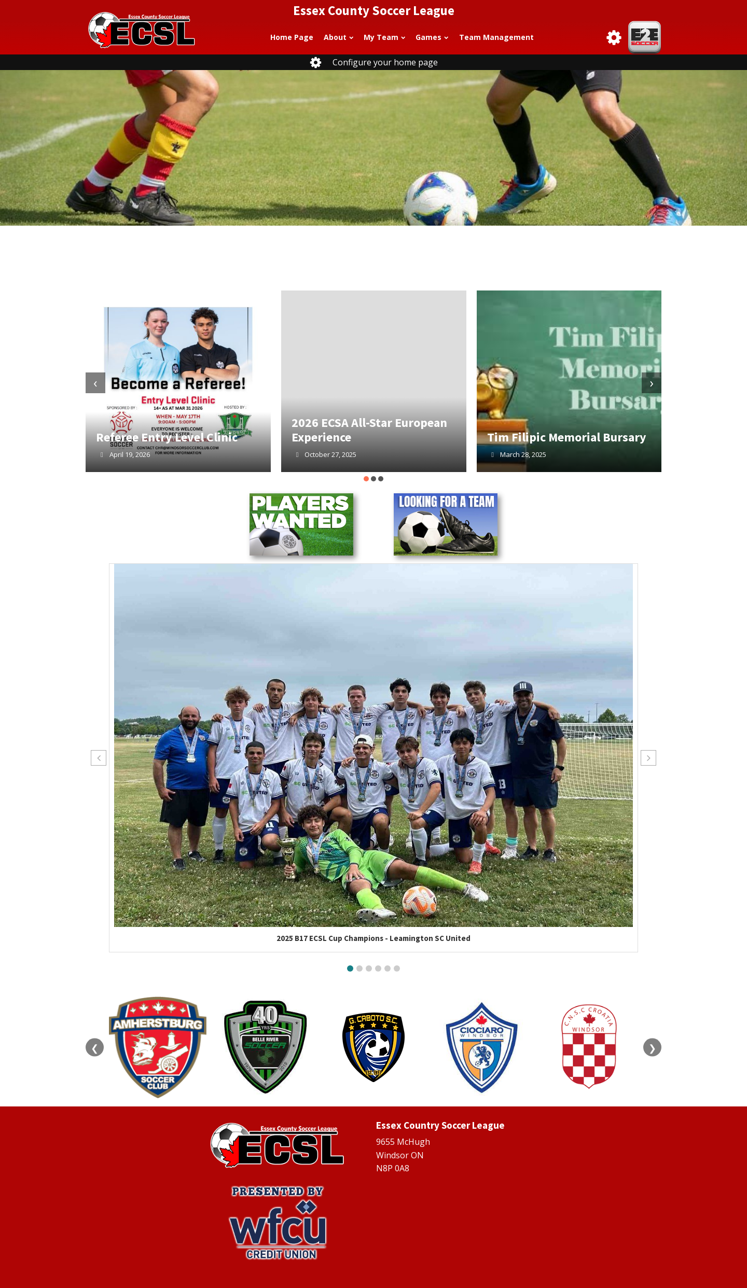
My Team (384, 37)
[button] (366, 478)
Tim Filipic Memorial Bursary (566, 437)
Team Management (496, 37)
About (338, 37)
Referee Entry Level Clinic (167, 437)
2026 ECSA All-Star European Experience (369, 429)
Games (432, 37)
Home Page (291, 37)
